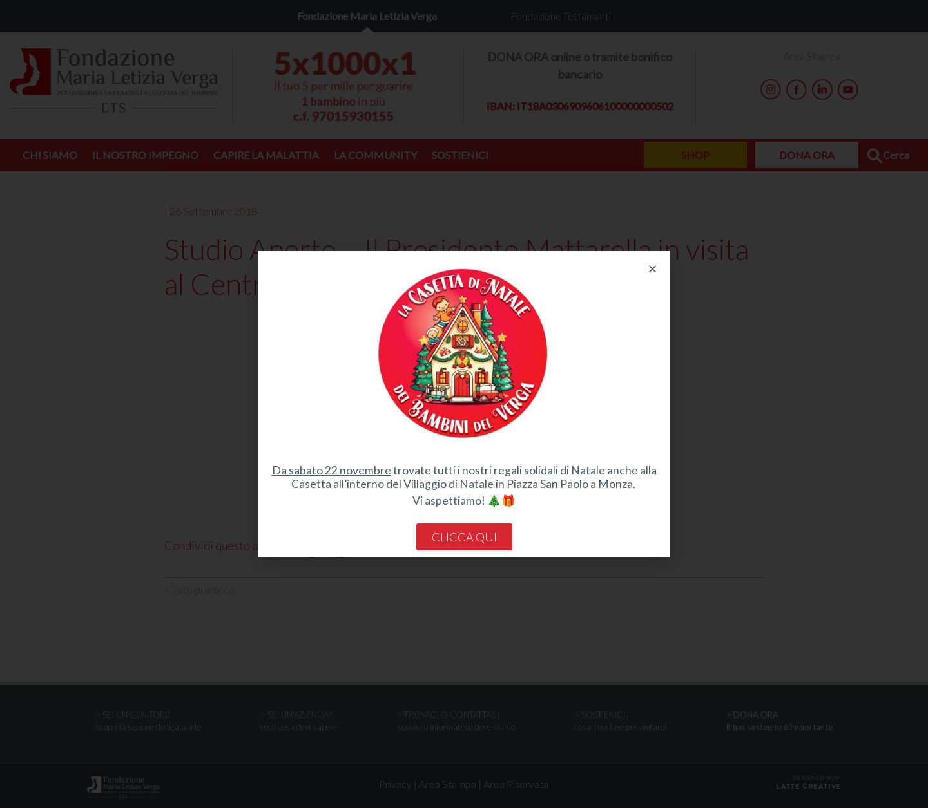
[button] (652, 269)
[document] (464, 404)
